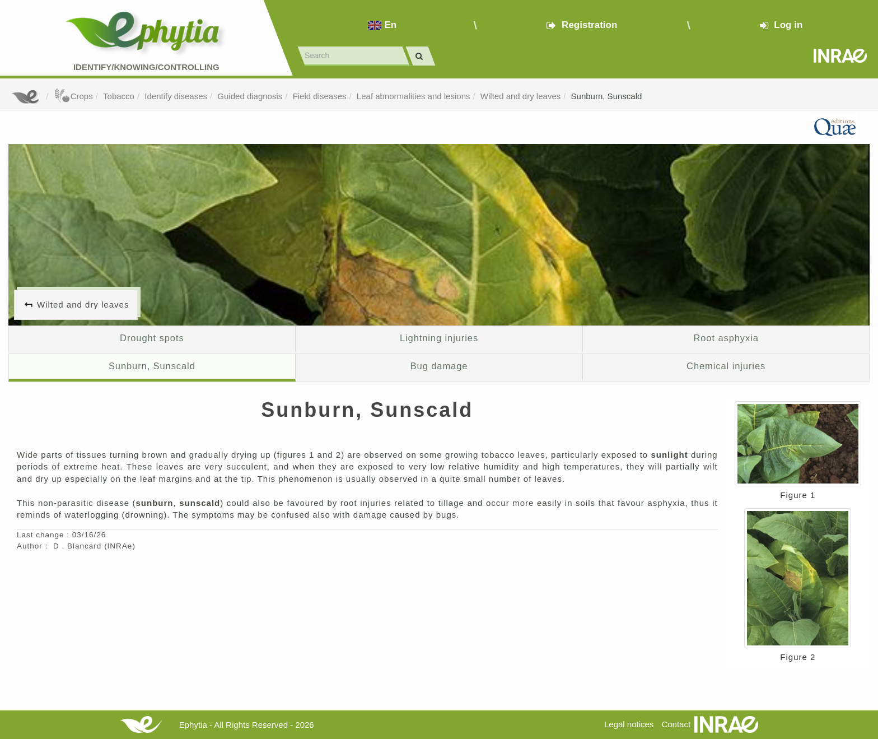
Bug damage (439, 366)
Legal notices (628, 724)
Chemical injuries (725, 366)
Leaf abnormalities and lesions (413, 96)
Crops (73, 96)
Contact (675, 724)
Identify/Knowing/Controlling (146, 67)
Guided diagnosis (249, 96)
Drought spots (152, 338)
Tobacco (118, 96)
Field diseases (320, 96)
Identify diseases (175, 96)
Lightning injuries (439, 338)
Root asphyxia (725, 338)
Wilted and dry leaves (520, 96)
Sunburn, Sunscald (606, 96)
